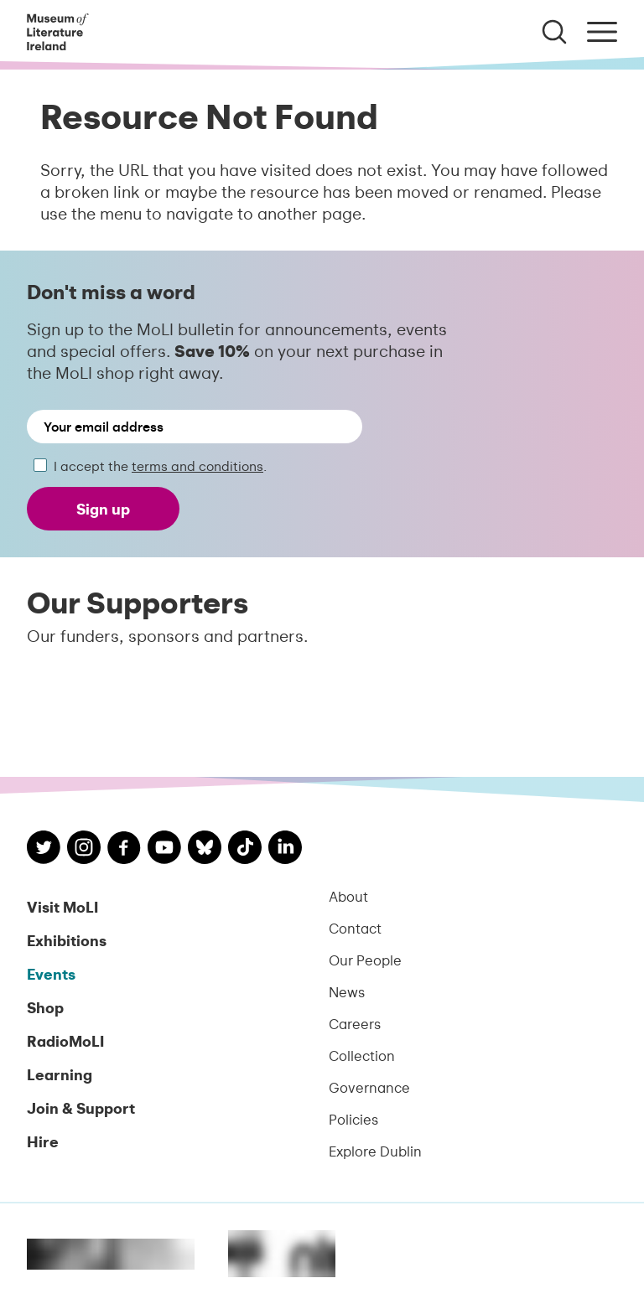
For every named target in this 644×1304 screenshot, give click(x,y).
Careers (355, 1023)
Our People (365, 960)
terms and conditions (197, 465)
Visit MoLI (62, 906)
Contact (355, 928)
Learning (59, 1073)
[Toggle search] (554, 31)
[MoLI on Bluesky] (204, 849)
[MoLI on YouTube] (164, 849)
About (348, 896)
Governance (369, 1087)
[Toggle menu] (602, 32)
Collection (362, 1055)
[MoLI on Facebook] (124, 849)
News (347, 991)
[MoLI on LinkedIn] (285, 849)
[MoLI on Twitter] (43, 849)
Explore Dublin (375, 1151)
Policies (353, 1119)
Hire (43, 1141)
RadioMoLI (65, 1040)
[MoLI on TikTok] (245, 849)
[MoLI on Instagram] (84, 849)
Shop (45, 1006)
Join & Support (81, 1107)
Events (51, 973)
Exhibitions (66, 939)
